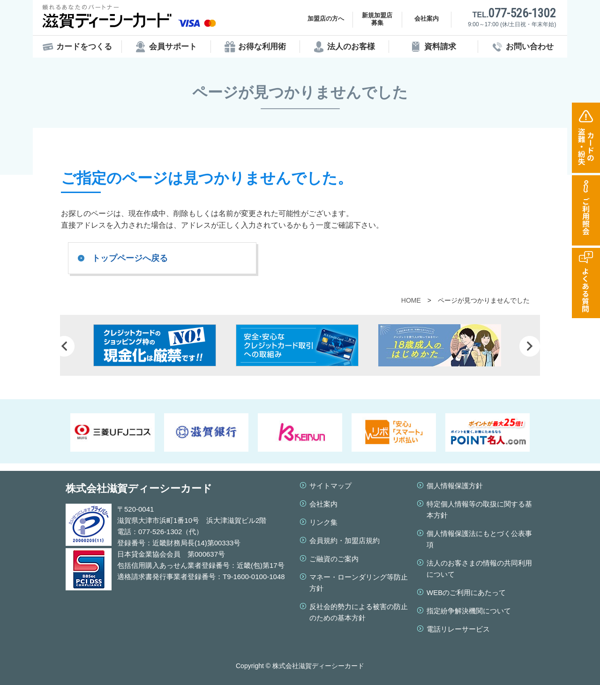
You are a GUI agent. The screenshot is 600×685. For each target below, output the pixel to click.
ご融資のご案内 (334, 559)
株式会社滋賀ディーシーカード (139, 488)
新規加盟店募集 (377, 19)
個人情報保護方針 (455, 486)
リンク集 (323, 522)
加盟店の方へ (326, 18)
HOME (411, 300)
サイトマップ (330, 486)
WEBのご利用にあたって (466, 592)
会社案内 (426, 18)
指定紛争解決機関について (469, 611)
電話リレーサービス (458, 629)
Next (529, 346)
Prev (64, 346)
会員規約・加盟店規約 (344, 540)
